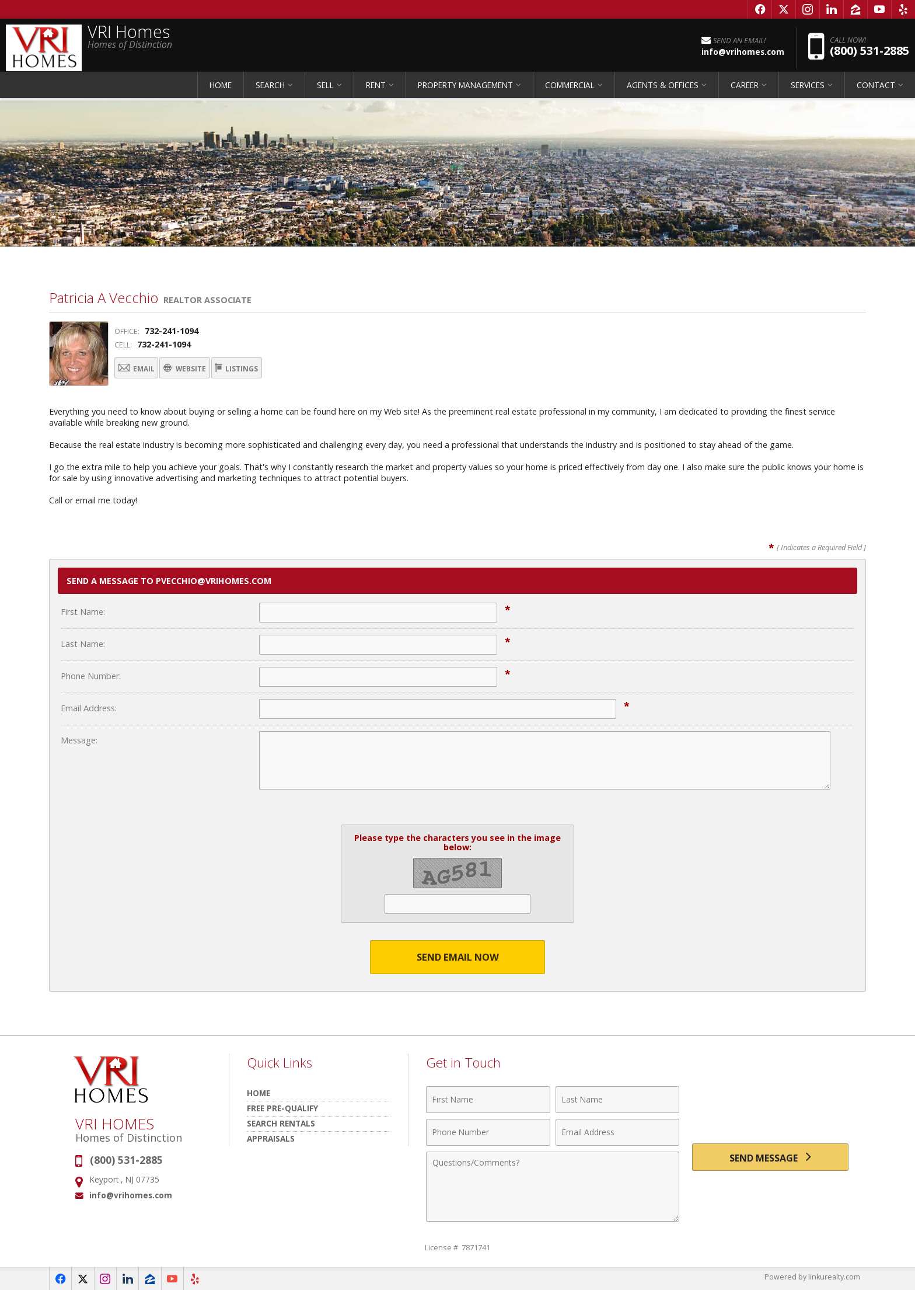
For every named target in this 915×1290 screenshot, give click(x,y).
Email (144, 369)
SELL (325, 90)
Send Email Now (458, 956)
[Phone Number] (488, 1131)
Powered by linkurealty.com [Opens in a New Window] (811, 1278)
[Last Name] (618, 1099)
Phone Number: (91, 675)
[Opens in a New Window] (759, 9)
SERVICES (808, 90)
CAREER (745, 90)
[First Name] (488, 1099)
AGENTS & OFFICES (663, 90)
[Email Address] (618, 1131)
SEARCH (270, 90)
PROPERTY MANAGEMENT (465, 90)
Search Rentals (281, 1122)
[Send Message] (770, 1158)
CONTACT (876, 90)
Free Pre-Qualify (282, 1107)
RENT (376, 90)
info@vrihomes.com (130, 1195)
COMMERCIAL (570, 90)
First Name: (83, 611)
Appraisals (271, 1137)
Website (212, 369)
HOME (220, 90)
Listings (283, 369)
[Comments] (552, 1186)
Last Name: (83, 643)
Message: (79, 739)
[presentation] (770, 1106)
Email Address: (89, 707)
